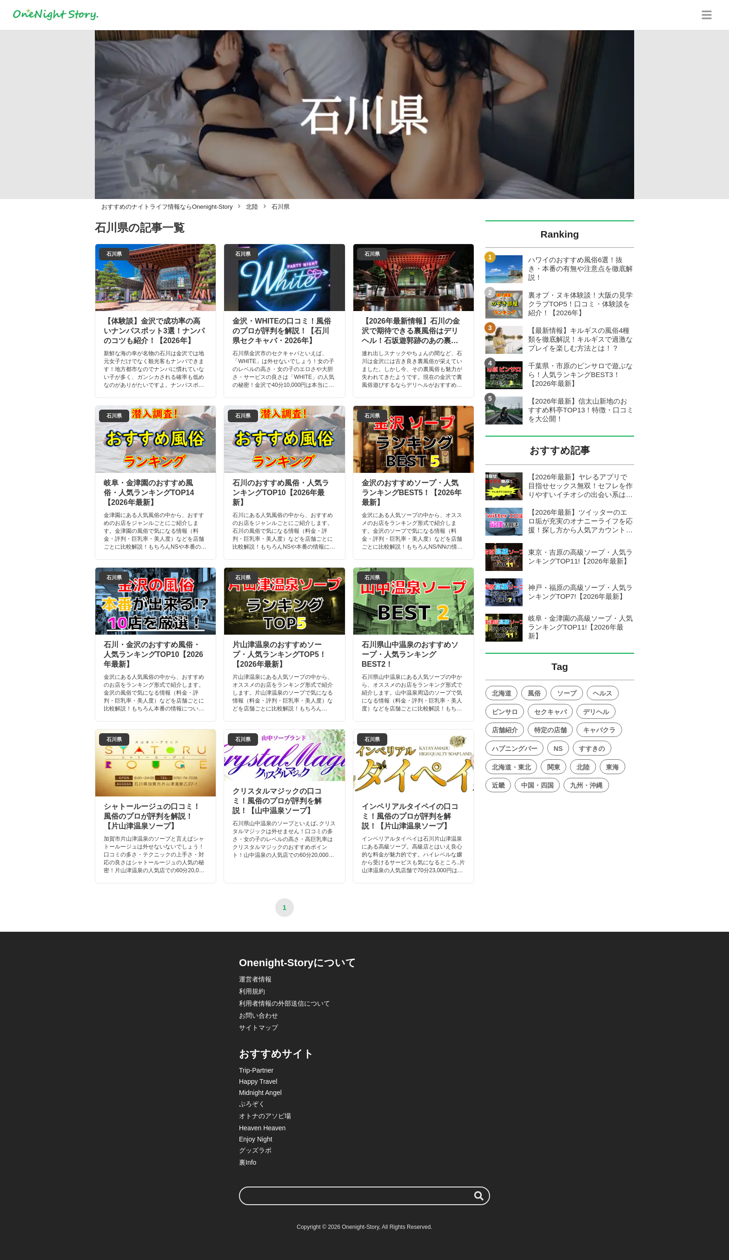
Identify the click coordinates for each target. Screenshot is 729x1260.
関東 (553, 767)
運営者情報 (255, 979)
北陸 (583, 767)
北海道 (501, 693)
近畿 (498, 785)
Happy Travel (258, 1081)
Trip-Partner (256, 1070)
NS (558, 748)
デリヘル (596, 712)
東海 (612, 767)
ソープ (567, 693)
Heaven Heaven (262, 1128)
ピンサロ (505, 712)
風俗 (534, 693)
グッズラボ (255, 1150)
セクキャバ (550, 712)
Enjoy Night (255, 1139)
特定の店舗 (550, 730)
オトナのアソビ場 (265, 1116)
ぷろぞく (252, 1103)
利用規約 (252, 991)
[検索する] (479, 1195)
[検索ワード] (364, 1195)
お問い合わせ (258, 1015)
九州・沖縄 (586, 785)
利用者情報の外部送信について (284, 1003)
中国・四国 (537, 785)
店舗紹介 (505, 730)
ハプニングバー (514, 748)
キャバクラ (599, 730)
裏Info (247, 1162)
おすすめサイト (276, 1054)
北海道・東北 (511, 767)
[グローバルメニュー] (707, 15)
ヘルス (602, 693)
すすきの (592, 748)
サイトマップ (258, 1027)
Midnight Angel (260, 1092)
